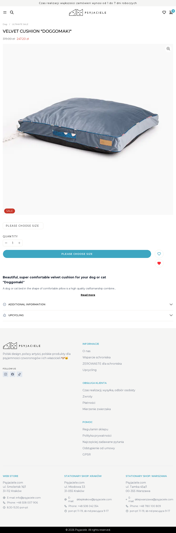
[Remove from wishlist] (159, 263)
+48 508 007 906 (27, 502)
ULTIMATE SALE (20, 24)
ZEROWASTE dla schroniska (102, 363)
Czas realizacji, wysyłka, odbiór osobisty (109, 390)
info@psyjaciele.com (28, 497)
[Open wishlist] (164, 12)
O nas (86, 351)
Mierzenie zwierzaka (97, 409)
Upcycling (90, 370)
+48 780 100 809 (150, 506)
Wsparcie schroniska (97, 357)
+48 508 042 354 (88, 506)
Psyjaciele (81, 529)
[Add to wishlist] (159, 254)
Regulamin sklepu (95, 429)
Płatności (89, 402)
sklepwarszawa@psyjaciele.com (154, 499)
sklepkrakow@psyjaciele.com (94, 499)
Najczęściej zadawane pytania (103, 442)
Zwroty (87, 396)
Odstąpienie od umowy (99, 448)
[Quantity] (13, 243)
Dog (5, 24)
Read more (88, 295)
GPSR (87, 454)
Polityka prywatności (97, 435)
